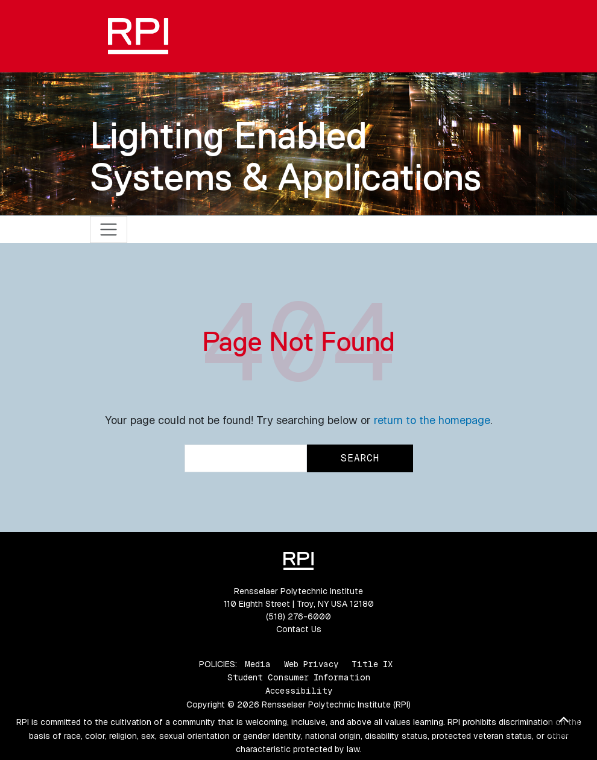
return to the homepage (432, 420)
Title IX (372, 664)
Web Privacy (311, 664)
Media (258, 664)
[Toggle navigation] (109, 229)
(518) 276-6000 (298, 616)
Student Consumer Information (298, 677)
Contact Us (298, 629)
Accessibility (298, 690)
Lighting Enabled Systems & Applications (285, 156)
